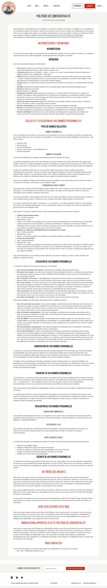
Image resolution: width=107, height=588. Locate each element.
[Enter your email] (65, 568)
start (29, 6)
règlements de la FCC (76, 583)
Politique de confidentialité (89, 583)
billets (89, 6)
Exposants (77, 6)
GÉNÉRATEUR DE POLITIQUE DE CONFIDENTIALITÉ (64, 37)
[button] (37, 6)
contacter (56, 6)
